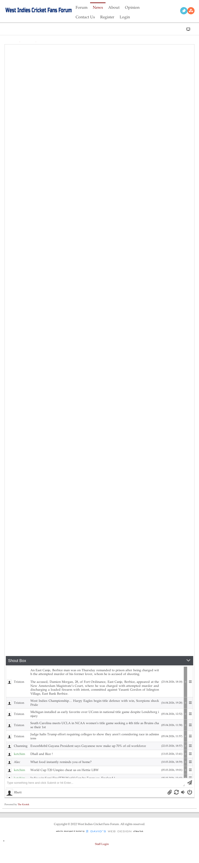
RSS (191, 10)
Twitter (183, 10)
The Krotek (23, 804)
